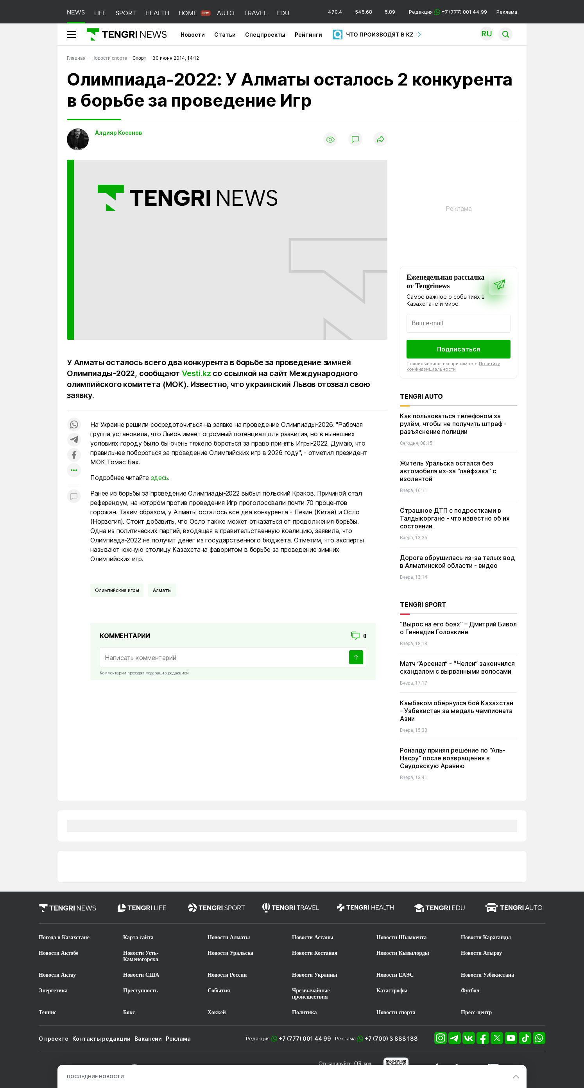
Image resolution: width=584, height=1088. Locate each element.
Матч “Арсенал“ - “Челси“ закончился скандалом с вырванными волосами (457, 667)
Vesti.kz (196, 373)
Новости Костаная (314, 953)
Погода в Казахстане (64, 937)
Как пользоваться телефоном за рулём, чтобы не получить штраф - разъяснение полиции (453, 423)
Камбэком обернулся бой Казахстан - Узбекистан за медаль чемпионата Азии (456, 710)
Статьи (225, 34)
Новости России (227, 975)
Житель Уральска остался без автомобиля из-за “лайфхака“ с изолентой (448, 471)
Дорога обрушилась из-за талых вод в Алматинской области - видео (457, 561)
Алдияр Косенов (118, 132)
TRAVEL (255, 13)
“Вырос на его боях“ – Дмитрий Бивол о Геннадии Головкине (458, 628)
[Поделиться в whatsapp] (74, 425)
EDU (282, 13)
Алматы (162, 590)
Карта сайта (138, 937)
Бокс (129, 1012)
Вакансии (148, 1038)
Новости (193, 34)
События (219, 990)
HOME (188, 13)
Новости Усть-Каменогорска (141, 956)
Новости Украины (314, 975)
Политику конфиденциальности (453, 366)
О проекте (53, 1038)
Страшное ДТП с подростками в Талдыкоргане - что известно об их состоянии (455, 518)
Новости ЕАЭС (395, 975)
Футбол (470, 990)
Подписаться (458, 349)
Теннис (47, 1012)
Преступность (140, 990)
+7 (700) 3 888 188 (391, 1038)
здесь (159, 478)
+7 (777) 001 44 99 (305, 1038)
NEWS (76, 12)
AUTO (226, 13)
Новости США (141, 975)
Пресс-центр (476, 1012)
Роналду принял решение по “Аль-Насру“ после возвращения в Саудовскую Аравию (452, 758)
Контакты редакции (101, 1038)
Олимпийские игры (117, 590)
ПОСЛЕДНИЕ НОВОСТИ (95, 1076)
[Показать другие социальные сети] (74, 470)
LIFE (100, 13)
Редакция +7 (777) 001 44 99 (448, 12)
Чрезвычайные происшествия (311, 994)
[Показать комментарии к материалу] (74, 496)
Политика (304, 1012)
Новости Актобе (59, 953)
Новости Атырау (481, 953)
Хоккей (217, 1012)
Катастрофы (391, 990)
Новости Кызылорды (402, 953)
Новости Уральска (230, 953)
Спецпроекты (265, 34)
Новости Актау (57, 975)
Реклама (506, 12)
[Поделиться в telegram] (74, 440)
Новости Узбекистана (487, 975)
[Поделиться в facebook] (74, 455)
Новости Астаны (312, 937)
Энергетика (53, 990)
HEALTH (157, 13)
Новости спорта (396, 1012)
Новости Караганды (486, 937)
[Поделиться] (380, 139)
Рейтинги (308, 34)
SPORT (126, 13)
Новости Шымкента (401, 937)
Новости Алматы (229, 937)
